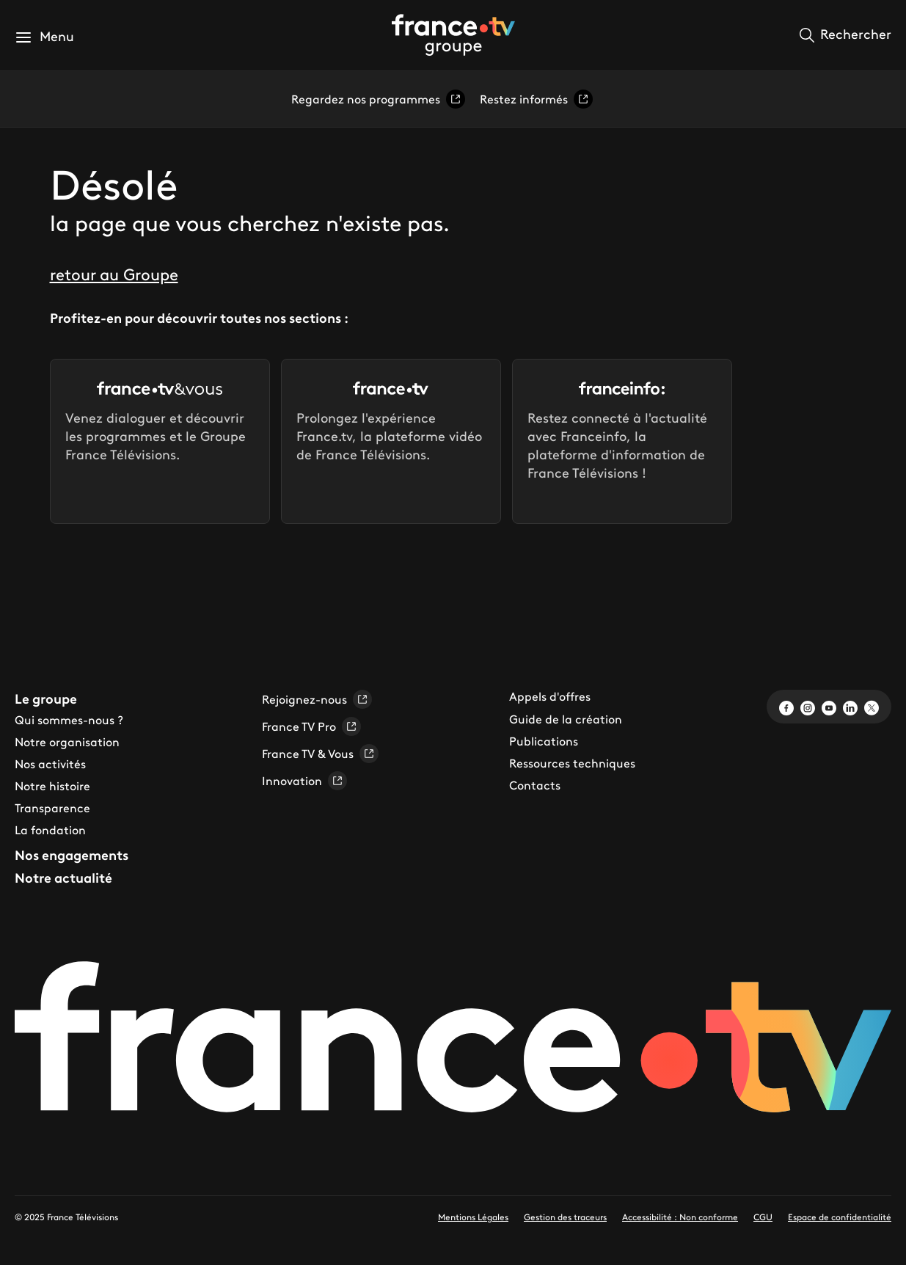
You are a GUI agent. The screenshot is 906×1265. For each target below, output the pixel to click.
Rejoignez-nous (317, 699)
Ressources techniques (572, 763)
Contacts (534, 785)
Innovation (304, 780)
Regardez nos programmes (378, 99)
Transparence (52, 808)
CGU (762, 1216)
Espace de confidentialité (839, 1216)
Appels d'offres (550, 696)
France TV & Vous (320, 753)
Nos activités (50, 764)
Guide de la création (565, 719)
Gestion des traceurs (565, 1216)
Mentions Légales (473, 1216)
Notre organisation (67, 741)
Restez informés (536, 99)
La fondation (50, 830)
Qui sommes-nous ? (69, 719)
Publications (543, 741)
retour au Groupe (114, 275)
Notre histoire (52, 786)
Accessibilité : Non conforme (680, 1216)
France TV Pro (311, 726)
